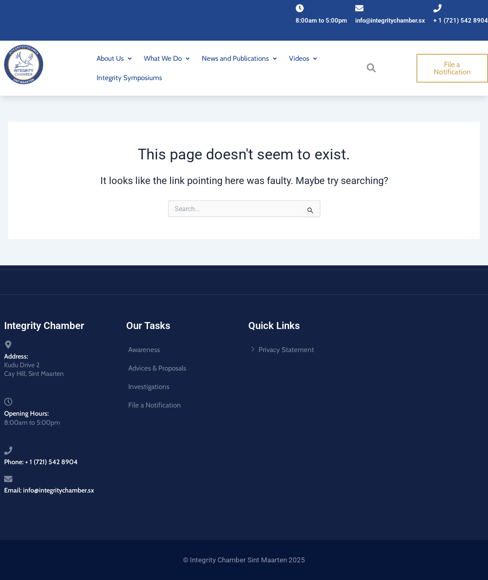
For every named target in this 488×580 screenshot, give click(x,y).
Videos (303, 58)
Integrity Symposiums (129, 78)
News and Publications (239, 58)
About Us (114, 58)
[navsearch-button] (373, 67)
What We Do (167, 58)
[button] (114, 58)
